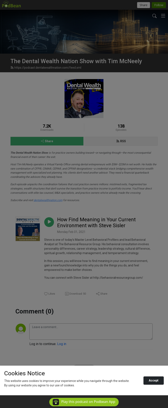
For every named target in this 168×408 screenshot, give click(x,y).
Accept (153, 380)
